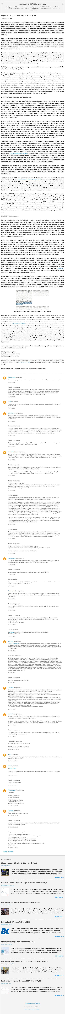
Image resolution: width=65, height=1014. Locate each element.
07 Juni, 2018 (11, 636)
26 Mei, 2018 (11, 460)
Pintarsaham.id (12, 591)
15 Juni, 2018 (11, 709)
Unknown (10, 641)
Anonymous (11, 377)
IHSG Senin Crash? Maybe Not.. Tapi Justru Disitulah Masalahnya (24, 883)
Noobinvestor (12, 558)
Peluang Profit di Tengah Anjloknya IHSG (15, 922)
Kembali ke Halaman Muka (32, 1010)
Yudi (9, 754)
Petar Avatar (12, 768)
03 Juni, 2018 (11, 625)
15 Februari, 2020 (13, 815)
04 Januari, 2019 (12, 775)
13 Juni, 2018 (11, 672)
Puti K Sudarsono (13, 452)
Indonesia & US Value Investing (32, 4)
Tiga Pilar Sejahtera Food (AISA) (19, 153)
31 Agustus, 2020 (13, 847)
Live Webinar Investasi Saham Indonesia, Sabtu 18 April (20, 902)
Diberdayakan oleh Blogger (32, 1003)
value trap (60, 268)
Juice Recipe (11, 413)
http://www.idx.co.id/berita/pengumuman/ (29, 180)
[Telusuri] (63, 4)
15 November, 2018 (13, 749)
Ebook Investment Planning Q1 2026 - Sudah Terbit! (19, 863)
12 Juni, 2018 (11, 650)
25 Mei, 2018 (11, 382)
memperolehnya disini (24, 362)
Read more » (59, 877)
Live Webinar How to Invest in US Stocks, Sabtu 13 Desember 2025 (24, 961)
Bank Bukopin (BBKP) (19, 324)
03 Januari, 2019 (12, 761)
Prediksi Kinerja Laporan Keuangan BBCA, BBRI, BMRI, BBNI (21, 981)
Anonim (11, 632)
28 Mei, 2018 (11, 553)
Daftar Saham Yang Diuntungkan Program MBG (17, 942)
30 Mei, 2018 (11, 586)
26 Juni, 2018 (11, 725)
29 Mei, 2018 (11, 564)
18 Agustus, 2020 (13, 827)
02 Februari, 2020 (13, 805)
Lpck (9, 401)
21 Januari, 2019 (12, 785)
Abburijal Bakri (12, 790)
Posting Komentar (8, 851)
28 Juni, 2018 (11, 736)
